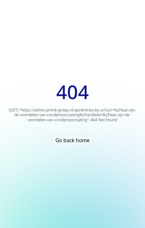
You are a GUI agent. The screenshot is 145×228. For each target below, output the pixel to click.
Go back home (72, 140)
